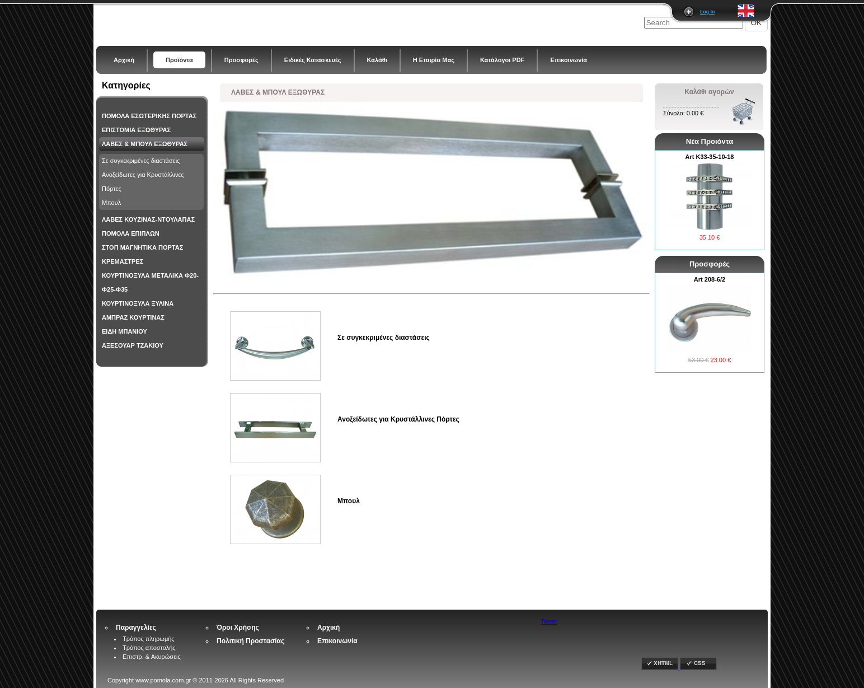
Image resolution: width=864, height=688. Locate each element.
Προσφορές (241, 60)
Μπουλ (111, 202)
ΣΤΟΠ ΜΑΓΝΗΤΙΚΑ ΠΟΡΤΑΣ (142, 247)
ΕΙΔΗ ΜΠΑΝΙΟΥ (124, 331)
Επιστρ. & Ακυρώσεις (152, 656)
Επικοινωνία (568, 60)
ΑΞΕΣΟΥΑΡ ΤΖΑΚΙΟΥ (132, 345)
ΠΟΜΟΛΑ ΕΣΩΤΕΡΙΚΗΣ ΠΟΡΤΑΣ (149, 116)
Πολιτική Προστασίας (250, 641)
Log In (707, 12)
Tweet (549, 621)
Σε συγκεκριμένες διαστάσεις (141, 160)
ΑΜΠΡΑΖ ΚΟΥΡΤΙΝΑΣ (133, 317)
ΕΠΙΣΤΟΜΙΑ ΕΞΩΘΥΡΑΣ (136, 130)
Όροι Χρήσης (238, 627)
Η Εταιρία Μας (433, 60)
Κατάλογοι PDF (502, 60)
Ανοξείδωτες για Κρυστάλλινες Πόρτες (143, 181)
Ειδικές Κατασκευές (312, 60)
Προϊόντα (179, 60)
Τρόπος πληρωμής (149, 638)
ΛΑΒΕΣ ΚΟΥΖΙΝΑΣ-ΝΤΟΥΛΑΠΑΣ (148, 219)
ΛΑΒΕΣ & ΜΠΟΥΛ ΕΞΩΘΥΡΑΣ (144, 144)
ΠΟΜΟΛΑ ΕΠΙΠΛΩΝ (130, 233)
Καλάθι (377, 60)
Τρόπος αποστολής (149, 647)
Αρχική (124, 60)
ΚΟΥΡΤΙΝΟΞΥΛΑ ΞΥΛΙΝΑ (137, 303)
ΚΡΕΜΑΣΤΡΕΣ (122, 261)
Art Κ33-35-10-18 (709, 156)
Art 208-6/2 (709, 279)
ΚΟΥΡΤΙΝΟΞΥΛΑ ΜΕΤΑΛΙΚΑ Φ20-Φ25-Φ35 (150, 282)
